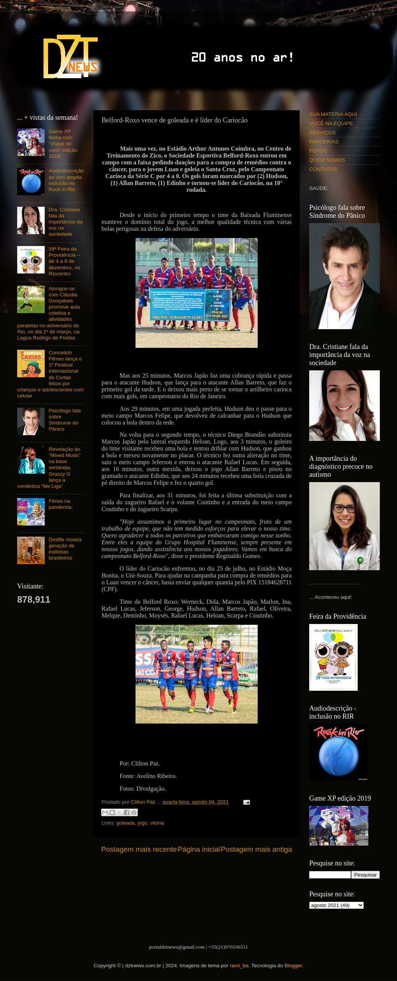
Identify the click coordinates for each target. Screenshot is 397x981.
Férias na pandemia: (60, 504)
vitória (157, 823)
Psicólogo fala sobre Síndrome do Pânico (64, 420)
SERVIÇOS (322, 132)
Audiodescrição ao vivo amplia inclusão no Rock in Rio (66, 180)
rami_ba (239, 965)
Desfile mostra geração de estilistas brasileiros (64, 549)
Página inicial (199, 849)
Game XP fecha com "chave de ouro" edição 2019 (62, 144)
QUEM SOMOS (327, 160)
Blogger (293, 965)
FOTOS (318, 151)
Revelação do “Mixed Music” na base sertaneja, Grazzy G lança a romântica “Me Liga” (49, 467)
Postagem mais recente (139, 849)
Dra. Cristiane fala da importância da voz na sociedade (65, 222)
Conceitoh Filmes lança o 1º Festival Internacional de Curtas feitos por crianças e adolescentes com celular (50, 374)
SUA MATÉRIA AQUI (333, 114)
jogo (143, 823)
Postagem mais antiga (256, 849)
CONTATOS (323, 169)
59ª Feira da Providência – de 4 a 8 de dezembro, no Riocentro (64, 261)
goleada (125, 823)
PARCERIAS (324, 142)
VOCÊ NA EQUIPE (331, 123)
